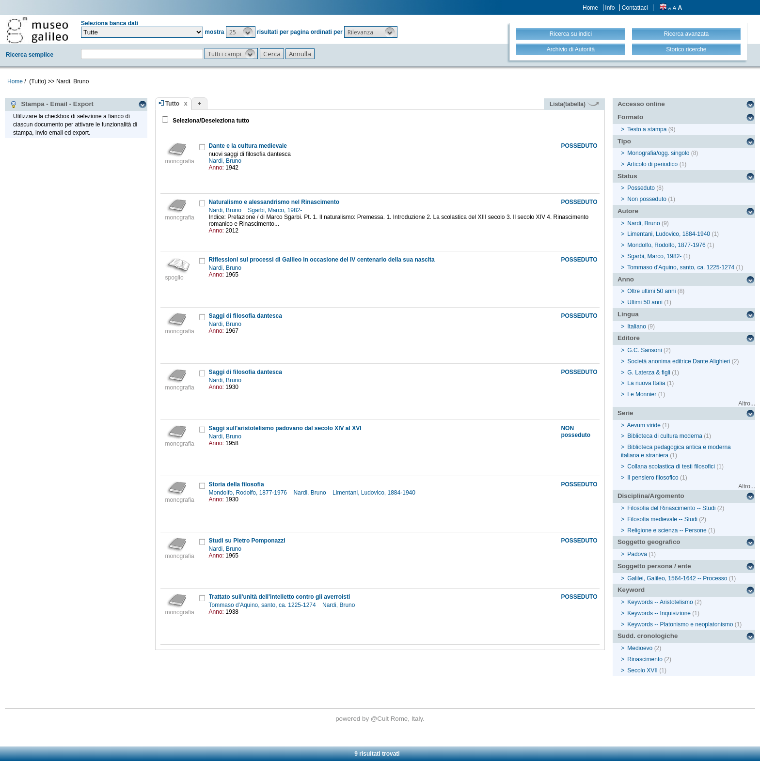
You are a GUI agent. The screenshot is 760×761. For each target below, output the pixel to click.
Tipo (624, 141)
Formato (630, 117)
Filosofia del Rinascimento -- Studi (671, 508)
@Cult (381, 718)
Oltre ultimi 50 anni (651, 291)
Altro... (746, 403)
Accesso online (641, 104)
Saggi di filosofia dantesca (245, 315)
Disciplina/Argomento (651, 495)
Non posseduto (646, 199)
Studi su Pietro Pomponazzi (247, 540)
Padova (637, 554)
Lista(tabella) (574, 104)
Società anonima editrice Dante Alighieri (678, 361)
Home (590, 7)
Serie (625, 413)
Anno (626, 279)
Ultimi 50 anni (645, 302)
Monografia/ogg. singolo (658, 153)
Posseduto (641, 188)
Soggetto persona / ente (654, 566)
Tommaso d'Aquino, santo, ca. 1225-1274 (263, 605)
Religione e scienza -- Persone (666, 530)
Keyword (631, 589)
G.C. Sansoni (644, 350)
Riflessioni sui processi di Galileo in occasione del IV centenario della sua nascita (322, 259)
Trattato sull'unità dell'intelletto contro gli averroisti (279, 596)
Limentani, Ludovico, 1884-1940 (374, 492)
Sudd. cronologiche (648, 635)
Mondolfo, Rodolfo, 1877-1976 (249, 492)
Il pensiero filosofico (652, 477)
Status (627, 176)
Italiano (636, 326)
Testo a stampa (646, 129)
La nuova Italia (646, 383)
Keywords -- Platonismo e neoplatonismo (680, 624)
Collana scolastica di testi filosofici (671, 466)
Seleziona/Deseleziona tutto (210, 120)
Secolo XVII (642, 670)
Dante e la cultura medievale (248, 145)
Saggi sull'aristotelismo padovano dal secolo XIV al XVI (285, 428)
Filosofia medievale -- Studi (662, 519)
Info (610, 7)
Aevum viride (644, 425)
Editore (629, 338)
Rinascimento (645, 659)
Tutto (172, 103)
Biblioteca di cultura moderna (664, 436)
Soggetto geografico (649, 541)
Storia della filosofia (236, 484)
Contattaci (635, 7)
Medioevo (639, 648)
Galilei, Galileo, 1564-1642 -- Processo (677, 578)
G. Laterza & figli (648, 372)
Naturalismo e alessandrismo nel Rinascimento (274, 202)
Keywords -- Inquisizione (659, 613)
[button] (240, 32)
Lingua (628, 314)
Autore (628, 211)
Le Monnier (641, 394)
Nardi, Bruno (226, 160)
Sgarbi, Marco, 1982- (275, 210)
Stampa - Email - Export (52, 104)
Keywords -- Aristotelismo (660, 602)
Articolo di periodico (652, 164)
